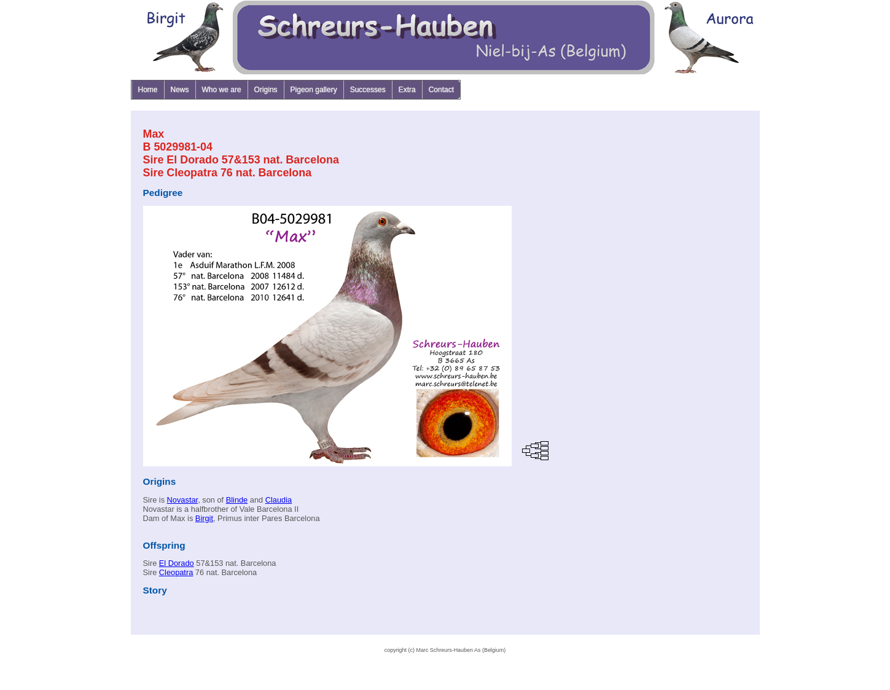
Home (148, 89)
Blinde (237, 499)
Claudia (278, 499)
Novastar (182, 499)
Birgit (204, 518)
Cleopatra (176, 572)
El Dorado (176, 563)
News (180, 89)
